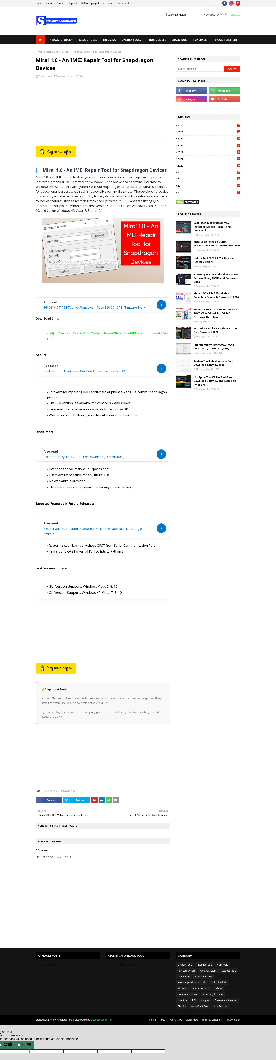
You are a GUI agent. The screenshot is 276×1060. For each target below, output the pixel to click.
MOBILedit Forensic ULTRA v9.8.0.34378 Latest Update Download (217, 243)
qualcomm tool (52, 51)
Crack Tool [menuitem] (179, 40)
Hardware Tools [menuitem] (59, 40)
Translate (230, 14)
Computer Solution (188, 994)
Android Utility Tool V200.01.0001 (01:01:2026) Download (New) (214, 346)
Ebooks (182, 1006)
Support (73, 3)
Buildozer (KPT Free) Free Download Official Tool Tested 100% (85, 371)
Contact (60, 3)
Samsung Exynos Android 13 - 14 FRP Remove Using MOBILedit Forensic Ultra (216, 278)
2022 (208, 152)
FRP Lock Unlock (187, 970)
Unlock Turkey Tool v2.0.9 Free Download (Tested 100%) (84, 457)
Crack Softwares (204, 976)
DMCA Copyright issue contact (97, 3)
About (49, 3)
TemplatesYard (64, 1019)
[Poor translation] (24, 1045)
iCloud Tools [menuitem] (88, 40)
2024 (208, 139)
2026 (208, 125)
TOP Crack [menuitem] (200, 40)
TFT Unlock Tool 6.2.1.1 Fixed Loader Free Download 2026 (216, 330)
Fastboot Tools (228, 970)
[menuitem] (40, 39)
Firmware (183, 988)
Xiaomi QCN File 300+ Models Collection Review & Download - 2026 (216, 295)
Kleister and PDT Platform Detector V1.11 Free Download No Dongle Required (93, 531)
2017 (208, 185)
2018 (208, 179)
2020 (208, 165)
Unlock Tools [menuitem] (131, 40)
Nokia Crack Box (199, 1006)
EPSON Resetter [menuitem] (225, 40)
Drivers (218, 988)
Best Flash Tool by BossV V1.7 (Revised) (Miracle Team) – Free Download (213, 226)
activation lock (219, 982)
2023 (208, 145)
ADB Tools (222, 964)
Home (39, 3)
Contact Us (176, 1019)
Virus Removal (220, 1006)
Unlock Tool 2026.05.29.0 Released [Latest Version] (214, 260)
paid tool (182, 1000)
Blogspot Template (100, 1019)
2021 (208, 159)
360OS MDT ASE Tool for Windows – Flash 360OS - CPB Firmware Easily (95, 307)
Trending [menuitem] (109, 40)
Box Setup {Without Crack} (192, 982)
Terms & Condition (212, 1019)
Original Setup (208, 970)
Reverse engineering (226, 1000)
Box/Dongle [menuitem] (157, 40)
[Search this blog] (200, 69)
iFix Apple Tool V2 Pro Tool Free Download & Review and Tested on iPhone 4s (215, 380)
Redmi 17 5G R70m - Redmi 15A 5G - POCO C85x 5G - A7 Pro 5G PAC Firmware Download (215, 313)
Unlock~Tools (185, 964)
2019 (208, 172)
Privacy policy (233, 1019)
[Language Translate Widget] (184, 14)
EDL (194, 1000)
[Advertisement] (103, 110)
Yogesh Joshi (45, 76)
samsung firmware (213, 994)
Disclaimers (192, 1019)
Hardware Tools (201, 988)
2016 (208, 192)
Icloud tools (184, 976)
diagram (205, 1000)
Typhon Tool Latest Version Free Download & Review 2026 (213, 362)
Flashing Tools (51, 790)
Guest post (123, 3)
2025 (208, 132)
